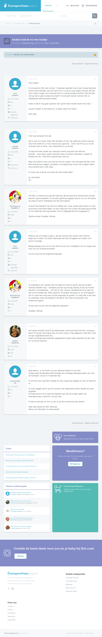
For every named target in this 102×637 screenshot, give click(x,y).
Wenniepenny (15, 206)
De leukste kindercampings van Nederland (20, 455)
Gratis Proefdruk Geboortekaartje (17, 472)
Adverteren (12, 620)
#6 (95, 326)
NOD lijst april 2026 (17, 509)
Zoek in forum (11, 16)
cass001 (15, 146)
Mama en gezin (71, 591)
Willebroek (13, 118)
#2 (95, 132)
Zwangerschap (28, 43)
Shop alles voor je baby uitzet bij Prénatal (19, 460)
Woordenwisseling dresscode (20, 492)
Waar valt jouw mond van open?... (21, 526)
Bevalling (69, 584)
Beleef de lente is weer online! (20, 501)
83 (11, 356)
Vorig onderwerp (77, 64)
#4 (95, 231)
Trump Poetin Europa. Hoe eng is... (22, 518)
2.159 (12, 350)
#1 (95, 79)
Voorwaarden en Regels (75, 633)
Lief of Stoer (14, 503)
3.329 (12, 215)
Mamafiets (13, 520)
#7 (95, 366)
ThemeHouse (23, 633)
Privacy (10, 610)
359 (11, 155)
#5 (95, 281)
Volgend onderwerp (91, 64)
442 (11, 102)
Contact (10, 606)
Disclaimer (11, 613)
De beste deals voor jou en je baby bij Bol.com (21, 466)
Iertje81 (12, 528)
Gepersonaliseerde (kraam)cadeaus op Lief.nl (21, 478)
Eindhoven (13, 168)
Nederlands (89, 633)
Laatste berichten (26, 16)
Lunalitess (13, 511)
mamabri (13, 494)
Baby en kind (70, 588)
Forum (48, 6)
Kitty (46, 43)
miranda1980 (15, 381)
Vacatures (11, 616)
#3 (95, 191)
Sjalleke (15, 341)
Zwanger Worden (72, 578)
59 (11, 390)
